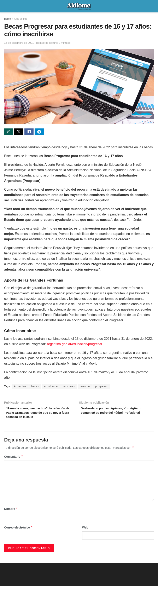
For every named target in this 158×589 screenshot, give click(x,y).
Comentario (13, 459)
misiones (69, 387)
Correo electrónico (18, 530)
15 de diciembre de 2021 (19, 42)
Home (7, 18)
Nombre (11, 511)
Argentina (20, 387)
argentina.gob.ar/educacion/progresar (74, 345)
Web (85, 530)
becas (35, 387)
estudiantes (51, 387)
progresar (101, 387)
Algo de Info (20, 18)
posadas (85, 387)
